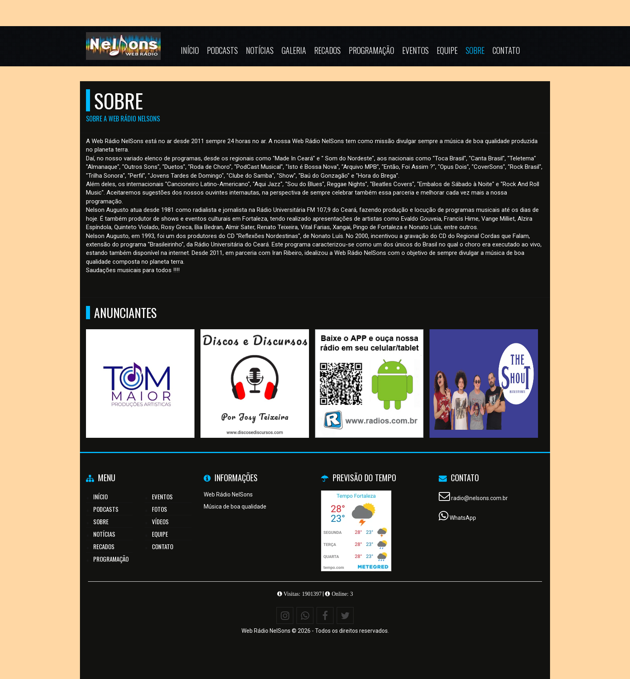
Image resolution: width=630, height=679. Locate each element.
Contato (506, 50)
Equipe (447, 50)
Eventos (415, 50)
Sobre (475, 50)
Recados (327, 50)
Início (190, 50)
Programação (371, 50)
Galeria (294, 50)
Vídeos (160, 521)
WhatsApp (463, 518)
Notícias (260, 50)
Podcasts (222, 50)
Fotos (159, 509)
